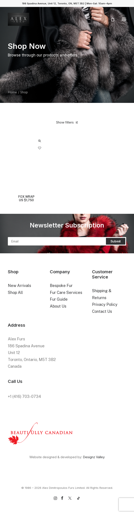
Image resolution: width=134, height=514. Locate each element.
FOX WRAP (26, 198)
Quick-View (39, 141)
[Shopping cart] (111, 19)
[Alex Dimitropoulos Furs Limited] (18, 19)
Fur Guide (59, 299)
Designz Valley (94, 457)
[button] (124, 19)
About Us (58, 306)
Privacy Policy (104, 304)
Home (12, 92)
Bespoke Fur (61, 285)
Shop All (15, 292)
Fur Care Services (66, 292)
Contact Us (102, 311)
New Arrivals (19, 285)
